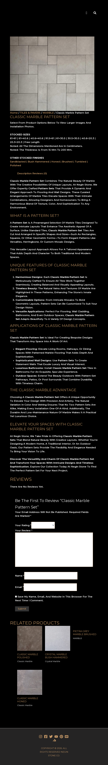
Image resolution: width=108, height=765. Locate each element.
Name (19, 575)
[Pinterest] (61, 736)
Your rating (23, 525)
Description (24, 173)
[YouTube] (56, 736)
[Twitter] (51, 736)
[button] (86, 13)
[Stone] (66, 736)
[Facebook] (46, 736)
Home (14, 112)
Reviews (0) (39, 173)
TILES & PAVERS (30, 112)
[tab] (24, 173)
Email (19, 587)
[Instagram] (40, 736)
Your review (23, 530)
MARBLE (48, 112)
